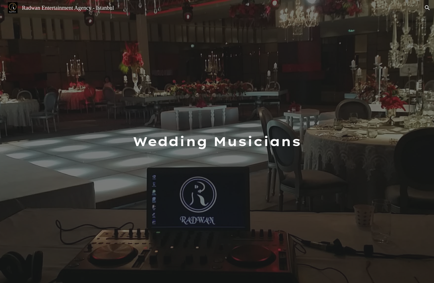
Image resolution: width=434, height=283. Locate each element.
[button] (427, 7)
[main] (217, 141)
